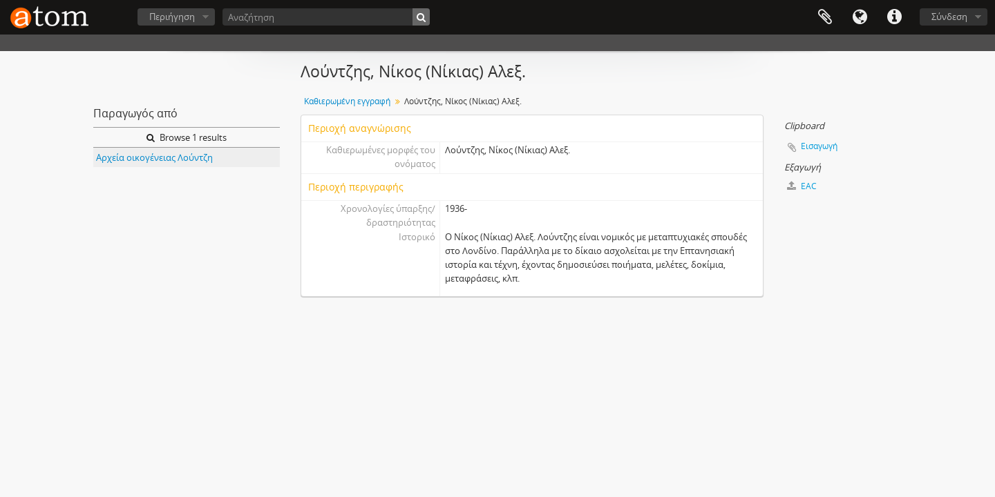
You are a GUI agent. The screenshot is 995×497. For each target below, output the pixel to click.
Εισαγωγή (819, 146)
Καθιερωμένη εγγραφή (347, 101)
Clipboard (825, 17)
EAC (802, 186)
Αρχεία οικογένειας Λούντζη (154, 157)
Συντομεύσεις (894, 17)
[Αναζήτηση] (326, 17)
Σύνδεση (949, 16)
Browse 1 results (186, 137)
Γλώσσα (859, 17)
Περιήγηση (172, 16)
